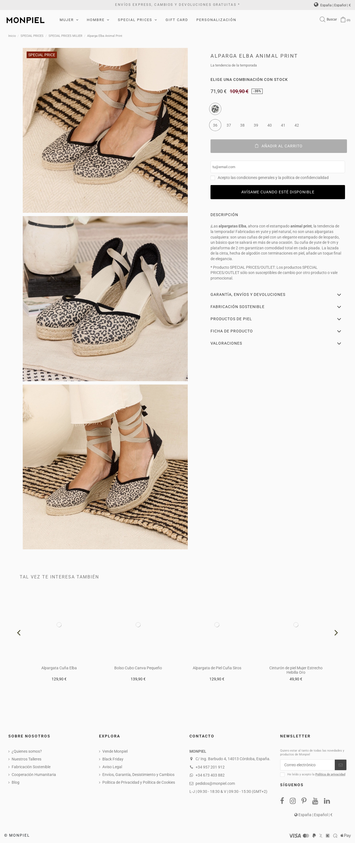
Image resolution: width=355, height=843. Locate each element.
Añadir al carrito (279, 146)
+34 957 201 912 (210, 767)
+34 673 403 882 (210, 775)
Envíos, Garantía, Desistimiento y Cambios (138, 774)
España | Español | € (332, 5)
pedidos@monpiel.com (215, 783)
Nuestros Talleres (26, 759)
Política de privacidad (330, 774)
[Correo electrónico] (307, 765)
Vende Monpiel (115, 751)
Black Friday (112, 759)
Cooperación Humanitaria (34, 774)
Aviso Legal (112, 767)
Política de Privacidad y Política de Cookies (138, 782)
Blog (15, 782)
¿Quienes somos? (27, 751)
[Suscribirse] (340, 765)
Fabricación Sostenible (31, 767)
